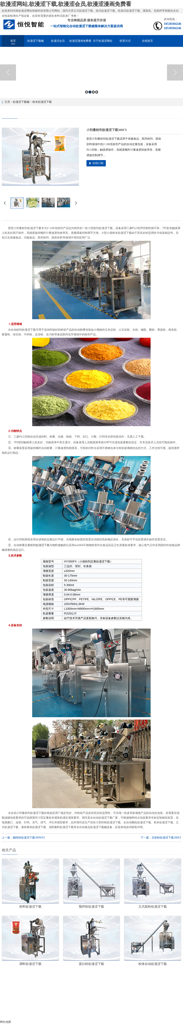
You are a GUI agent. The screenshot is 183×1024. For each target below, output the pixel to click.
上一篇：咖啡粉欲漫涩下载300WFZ (23, 837)
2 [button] (90, 92)
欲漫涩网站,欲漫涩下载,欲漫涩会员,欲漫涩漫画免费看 (65, 4)
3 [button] (93, 92)
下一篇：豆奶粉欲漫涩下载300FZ (161, 837)
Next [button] (175, 72)
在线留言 (147, 40)
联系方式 (125, 40)
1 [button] (86, 92)
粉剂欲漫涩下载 (40, 545)
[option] (91, 72)
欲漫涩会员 (58, 40)
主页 (7, 101)
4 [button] (96, 92)
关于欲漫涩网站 (102, 40)
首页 (13, 40)
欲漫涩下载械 (35, 40)
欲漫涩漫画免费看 (80, 40)
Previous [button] (8, 72)
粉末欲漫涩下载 (42, 101)
